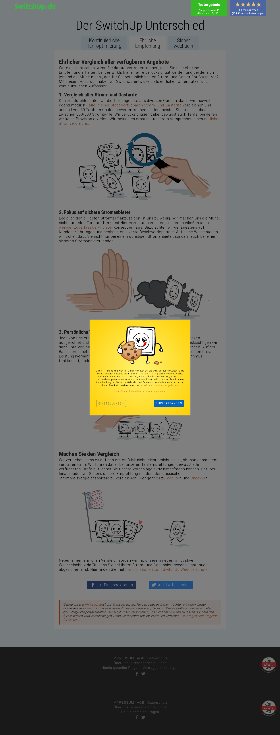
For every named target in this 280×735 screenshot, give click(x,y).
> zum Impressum (156, 391)
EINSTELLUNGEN (111, 403)
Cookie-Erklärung (148, 373)
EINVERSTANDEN (169, 403)
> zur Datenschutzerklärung (129, 391)
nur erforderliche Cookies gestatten (159, 385)
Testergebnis (209, 5)
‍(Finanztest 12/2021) (209, 12)
